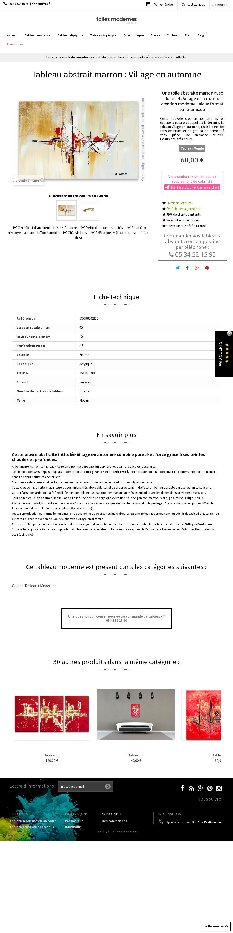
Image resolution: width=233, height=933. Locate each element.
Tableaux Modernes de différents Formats (27, 859)
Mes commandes (114, 821)
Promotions (74, 821)
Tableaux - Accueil (24, 894)
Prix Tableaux (20, 867)
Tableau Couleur (22, 873)
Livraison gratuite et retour (79, 845)
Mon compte (111, 814)
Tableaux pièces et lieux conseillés (29, 886)
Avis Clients (220, 354)
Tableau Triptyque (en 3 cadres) (29, 839)
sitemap (71, 917)
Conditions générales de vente (75, 862)
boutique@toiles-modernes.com (200, 837)
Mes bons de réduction (119, 854)
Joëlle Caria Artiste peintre (77, 899)
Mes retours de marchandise (123, 827)
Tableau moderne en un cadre (33, 821)
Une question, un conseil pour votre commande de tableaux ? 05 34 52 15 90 (116, 618)
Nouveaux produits (73, 829)
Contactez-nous (193, 4)
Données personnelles (75, 909)
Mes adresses (111, 838)
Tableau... (51, 755)
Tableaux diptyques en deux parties (32, 829)
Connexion (219, 4)
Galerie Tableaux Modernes (34, 586)
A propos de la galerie (76, 875)
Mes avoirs (109, 833)
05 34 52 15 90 (192, 254)
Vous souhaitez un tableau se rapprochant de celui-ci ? (192, 182)
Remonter (216, 926)
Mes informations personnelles (115, 846)
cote (29, 534)
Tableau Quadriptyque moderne (27, 849)
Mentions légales (78, 853)
